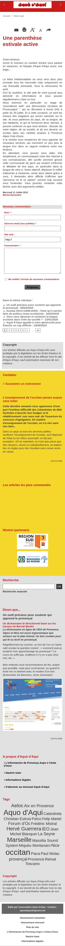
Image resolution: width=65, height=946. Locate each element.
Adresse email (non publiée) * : (20, 223)
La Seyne (46, 834)
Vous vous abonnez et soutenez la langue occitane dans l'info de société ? (30, 318)
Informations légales (17, 779)
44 (38, 330)
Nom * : (8, 212)
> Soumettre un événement (22, 383)
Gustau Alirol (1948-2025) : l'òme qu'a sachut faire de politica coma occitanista (32, 312)
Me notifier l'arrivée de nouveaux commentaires (33, 279)
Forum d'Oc (19, 823)
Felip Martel (51, 819)
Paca (35, 853)
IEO (46, 828)
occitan (18, 852)
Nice (55, 845)
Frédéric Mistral (44, 823)
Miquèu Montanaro (34, 845)
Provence (36, 859)
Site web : (9, 234)
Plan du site (32, 927)
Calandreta (53, 814)
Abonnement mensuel (32, 922)
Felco (36, 819)
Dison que (19, 16)
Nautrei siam (12, 772)
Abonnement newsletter (32, 918)
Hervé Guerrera (24, 828)
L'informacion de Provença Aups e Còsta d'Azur (30, 764)
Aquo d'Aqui (23, 812)
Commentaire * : (12, 245)
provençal (18, 859)
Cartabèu (9, 375)
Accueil (6, 16)
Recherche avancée (15, 591)
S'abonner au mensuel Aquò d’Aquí (26, 786)
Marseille (19, 839)
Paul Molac (50, 853)
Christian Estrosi (17, 819)
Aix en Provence (39, 806)
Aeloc (17, 805)
